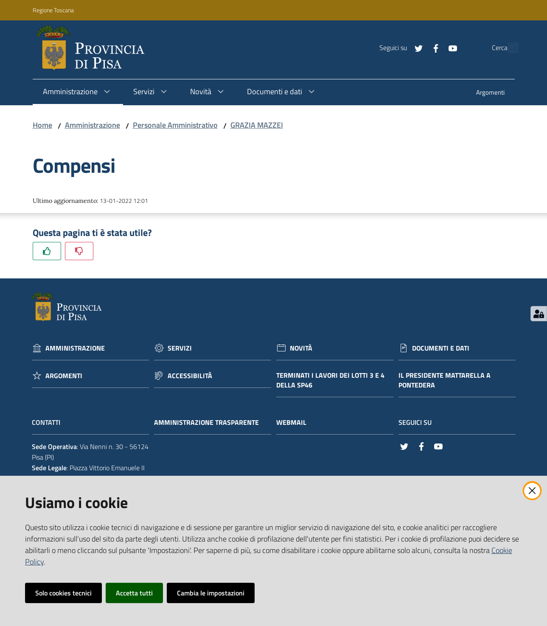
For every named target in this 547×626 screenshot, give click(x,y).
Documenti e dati (440, 348)
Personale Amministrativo (175, 125)
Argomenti (63, 376)
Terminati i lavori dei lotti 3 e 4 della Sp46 (330, 380)
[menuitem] (490, 93)
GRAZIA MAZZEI (256, 125)
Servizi (180, 348)
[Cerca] (508, 48)
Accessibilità (190, 376)
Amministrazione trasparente (210, 422)
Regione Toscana (53, 10)
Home (42, 125)
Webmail (295, 422)
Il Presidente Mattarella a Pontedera (444, 380)
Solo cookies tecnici (63, 593)
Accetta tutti (134, 593)
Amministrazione (92, 125)
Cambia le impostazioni (210, 593)
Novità (301, 348)
